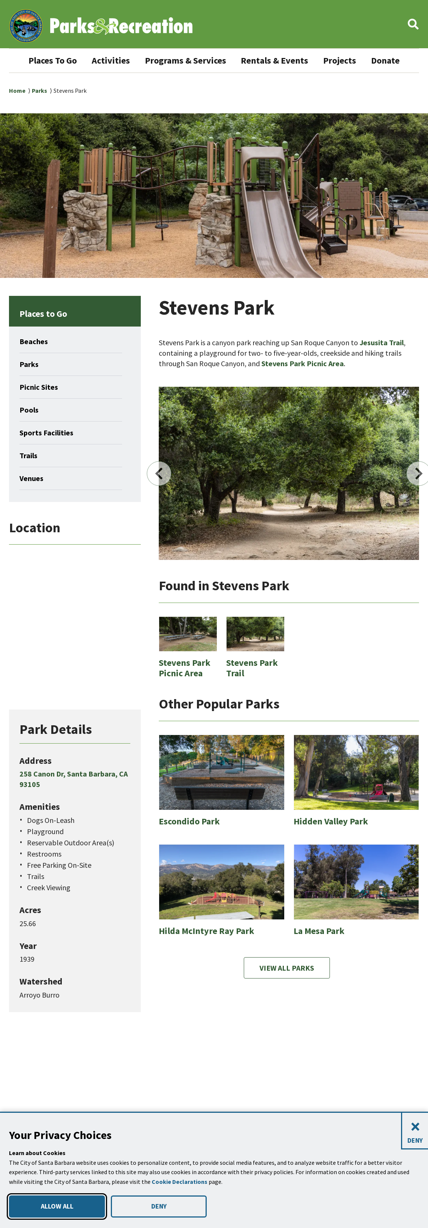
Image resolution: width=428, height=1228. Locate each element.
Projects (374, 60)
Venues (32, 502)
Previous (178, 497)
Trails (29, 479)
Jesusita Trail (383, 366)
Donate (214, 84)
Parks (40, 114)
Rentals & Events (304, 60)
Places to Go (46, 338)
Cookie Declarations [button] (180, 1182)
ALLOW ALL (56, 1206)
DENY (158, 1206)
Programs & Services (208, 60)
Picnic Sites (40, 411)
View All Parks (286, 991)
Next (399, 497)
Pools (29, 434)
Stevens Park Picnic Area (306, 387)
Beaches (34, 365)
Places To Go (65, 60)
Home (17, 114)
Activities (127, 60)
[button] (413, 26)
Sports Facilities (48, 457)
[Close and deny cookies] (414, 1131)
